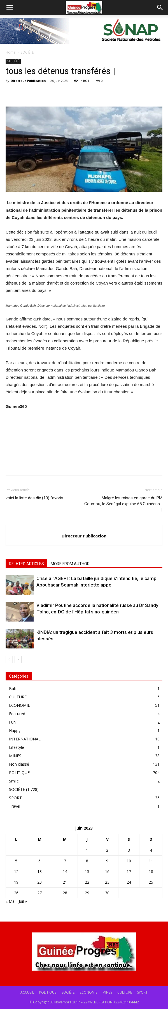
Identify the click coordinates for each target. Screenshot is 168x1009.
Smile (14, 781)
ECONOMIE (19, 705)
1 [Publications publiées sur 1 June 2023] (87, 850)
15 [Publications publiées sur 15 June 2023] (87, 871)
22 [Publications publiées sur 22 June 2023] (87, 882)
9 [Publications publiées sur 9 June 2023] (107, 860)
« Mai (10, 901)
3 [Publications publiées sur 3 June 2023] (129, 850)
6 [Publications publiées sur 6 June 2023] (39, 860)
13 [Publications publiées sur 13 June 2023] (39, 871)
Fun (12, 722)
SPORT (15, 797)
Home (10, 52)
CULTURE (18, 696)
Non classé (19, 764)
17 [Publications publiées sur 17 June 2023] (129, 871)
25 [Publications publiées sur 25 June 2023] (151, 882)
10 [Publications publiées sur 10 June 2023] (129, 860)
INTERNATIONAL (25, 739)
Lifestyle (16, 747)
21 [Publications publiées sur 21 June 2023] (65, 882)
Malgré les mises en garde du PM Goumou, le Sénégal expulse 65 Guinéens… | (123, 503)
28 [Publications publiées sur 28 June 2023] (65, 892)
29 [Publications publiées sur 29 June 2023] (87, 892)
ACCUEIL (27, 992)
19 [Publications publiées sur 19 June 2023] (16, 882)
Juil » (23, 901)
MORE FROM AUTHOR (70, 564)
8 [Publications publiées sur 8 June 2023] (87, 860)
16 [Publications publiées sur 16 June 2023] (107, 871)
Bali (12, 688)
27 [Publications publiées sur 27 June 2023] (39, 892)
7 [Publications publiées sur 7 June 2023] (65, 860)
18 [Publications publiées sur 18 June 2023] (151, 871)
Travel (14, 806)
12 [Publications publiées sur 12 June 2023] (16, 871)
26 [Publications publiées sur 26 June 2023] (16, 892)
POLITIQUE (19, 772)
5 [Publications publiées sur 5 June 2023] (16, 860)
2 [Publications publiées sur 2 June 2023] (107, 850)
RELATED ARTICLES (26, 564)
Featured (17, 713)
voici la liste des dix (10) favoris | (36, 497)
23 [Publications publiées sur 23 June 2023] (107, 882)
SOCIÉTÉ (27, 52)
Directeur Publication (28, 80)
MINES (15, 755)
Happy (14, 730)
